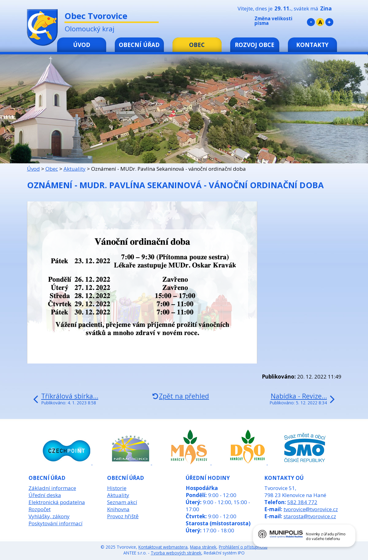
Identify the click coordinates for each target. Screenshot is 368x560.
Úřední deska (45, 495)
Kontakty (312, 45)
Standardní (320, 22)
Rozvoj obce (254, 45)
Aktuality (75, 168)
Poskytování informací (56, 523)
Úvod (81, 45)
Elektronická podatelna (57, 502)
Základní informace (52, 488)
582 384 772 (302, 502)
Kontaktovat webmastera (163, 547)
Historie (116, 488)
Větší (329, 22)
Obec (197, 45)
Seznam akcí (122, 502)
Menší (311, 22)
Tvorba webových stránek (176, 553)
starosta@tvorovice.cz (310, 516)
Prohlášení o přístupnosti (243, 547)
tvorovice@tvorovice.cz (311, 509)
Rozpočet (40, 509)
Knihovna (118, 509)
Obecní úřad (139, 45)
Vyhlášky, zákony (49, 516)
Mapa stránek (203, 547)
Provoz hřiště (123, 516)
